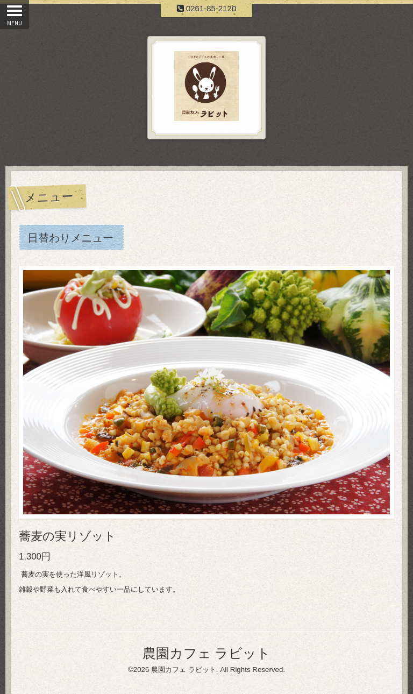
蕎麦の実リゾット (67, 536)
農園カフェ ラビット (207, 653)
